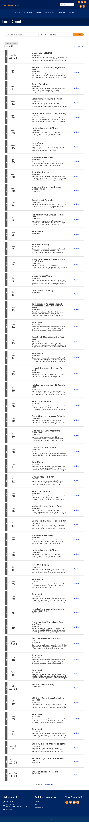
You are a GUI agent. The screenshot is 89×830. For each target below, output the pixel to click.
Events (27, 14)
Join (4, 5)
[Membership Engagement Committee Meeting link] (24, 111)
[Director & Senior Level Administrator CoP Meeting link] (24, 428)
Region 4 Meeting (38, 240)
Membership (16, 14)
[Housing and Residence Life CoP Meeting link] (24, 140)
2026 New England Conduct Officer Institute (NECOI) (49, 752)
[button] (75, 55)
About (6, 14)
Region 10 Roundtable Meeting (42, 410)
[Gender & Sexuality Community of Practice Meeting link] (24, 126)
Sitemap (37, 810)
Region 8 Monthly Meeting (40, 181)
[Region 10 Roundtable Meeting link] (24, 414)
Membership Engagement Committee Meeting (47, 107)
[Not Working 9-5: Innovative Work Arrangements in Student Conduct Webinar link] (24, 620)
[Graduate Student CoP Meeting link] (24, 288)
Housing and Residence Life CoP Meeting (45, 137)
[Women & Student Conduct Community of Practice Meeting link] (24, 350)
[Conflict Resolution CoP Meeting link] (24, 302)
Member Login (13, 5)
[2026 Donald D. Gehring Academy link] (24, 696)
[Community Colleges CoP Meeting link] (24, 489)
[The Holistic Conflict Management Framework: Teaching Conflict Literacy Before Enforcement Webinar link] (24, 318)
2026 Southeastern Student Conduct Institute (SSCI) (47, 648)
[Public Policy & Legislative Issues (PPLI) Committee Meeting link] (24, 81)
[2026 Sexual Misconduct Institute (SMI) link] (24, 783)
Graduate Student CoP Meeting (42, 284)
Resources (80, 14)
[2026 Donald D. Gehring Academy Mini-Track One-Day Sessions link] (24, 711)
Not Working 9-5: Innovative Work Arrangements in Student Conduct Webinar (48, 618)
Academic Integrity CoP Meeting (42, 208)
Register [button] (76, 81)
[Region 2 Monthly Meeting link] (24, 257)
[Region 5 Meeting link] (24, 155)
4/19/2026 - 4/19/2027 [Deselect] (11, 52)
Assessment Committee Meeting (42, 166)
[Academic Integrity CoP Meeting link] (24, 212)
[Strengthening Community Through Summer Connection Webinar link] (24, 198)
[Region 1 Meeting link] (24, 606)
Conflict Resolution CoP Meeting (42, 299)
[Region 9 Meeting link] (24, 474)
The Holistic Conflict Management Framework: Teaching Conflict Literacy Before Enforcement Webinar (47, 314)
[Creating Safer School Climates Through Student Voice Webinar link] (24, 635)
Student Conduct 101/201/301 (42, 61)
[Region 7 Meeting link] (24, 334)
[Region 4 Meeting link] (24, 242)
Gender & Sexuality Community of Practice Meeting (49, 122)
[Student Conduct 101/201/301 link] (24, 65)
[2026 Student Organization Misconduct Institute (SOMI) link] (24, 770)
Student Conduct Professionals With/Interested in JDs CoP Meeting (48, 268)
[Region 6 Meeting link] (24, 366)
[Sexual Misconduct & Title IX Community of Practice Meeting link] (24, 444)
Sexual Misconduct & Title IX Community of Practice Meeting (46, 440)
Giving (44, 21)
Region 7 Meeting (37, 331)
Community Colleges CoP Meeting (43, 485)
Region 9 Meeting (38, 470)
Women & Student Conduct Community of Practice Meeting (48, 346)
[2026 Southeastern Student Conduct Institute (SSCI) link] (24, 652)
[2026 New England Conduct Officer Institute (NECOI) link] (24, 756)
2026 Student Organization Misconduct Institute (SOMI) (48, 768)
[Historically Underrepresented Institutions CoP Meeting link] (24, 381)
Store (37, 813)
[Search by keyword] (22, 43)
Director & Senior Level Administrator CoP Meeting (48, 424)
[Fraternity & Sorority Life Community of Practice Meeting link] (24, 228)
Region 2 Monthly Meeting (40, 253)
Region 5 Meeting (38, 151)
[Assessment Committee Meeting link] (24, 170)
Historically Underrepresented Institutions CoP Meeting (47, 377)
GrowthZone (49, 793)
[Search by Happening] (56, 43)
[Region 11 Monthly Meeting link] (24, 96)
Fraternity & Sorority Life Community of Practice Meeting (48, 224)
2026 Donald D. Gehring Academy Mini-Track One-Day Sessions (48, 707)
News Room (39, 816)
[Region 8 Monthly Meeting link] (24, 184)
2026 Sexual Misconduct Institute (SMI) (45, 780)
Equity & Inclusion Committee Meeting (44, 456)
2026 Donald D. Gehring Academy (43, 693)
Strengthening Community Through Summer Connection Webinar (46, 196)
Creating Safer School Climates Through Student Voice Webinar (48, 631)
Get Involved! (68, 14)
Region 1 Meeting (37, 603)
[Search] (67, 4)
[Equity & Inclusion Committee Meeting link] (24, 459)
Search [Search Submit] (78, 43)
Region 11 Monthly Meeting (41, 92)
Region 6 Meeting (38, 362)
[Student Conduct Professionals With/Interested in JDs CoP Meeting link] (24, 272)
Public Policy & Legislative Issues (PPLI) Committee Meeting (49, 77)
